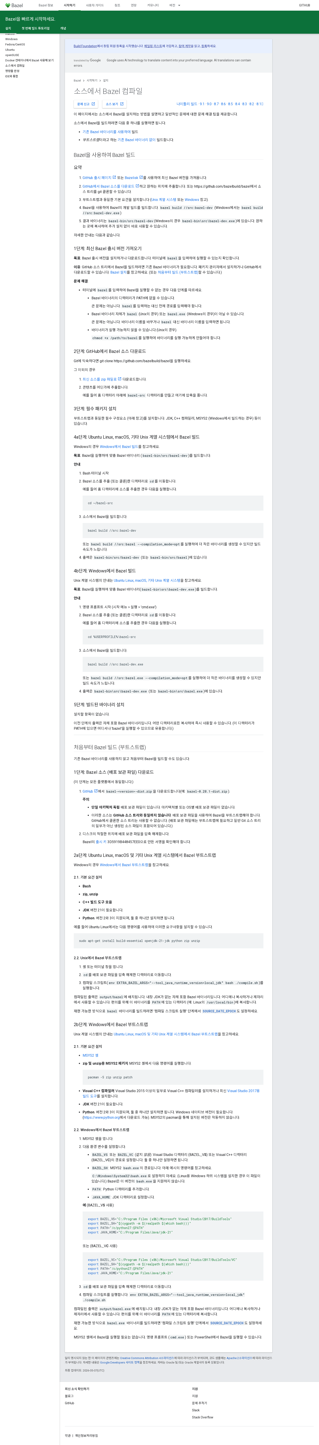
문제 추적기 (199, 1403)
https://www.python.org (102, 1117)
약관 (68, 1435)
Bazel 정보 (46, 5)
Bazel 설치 (118, 272)
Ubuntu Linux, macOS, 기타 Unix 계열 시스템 (147, 580)
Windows (192, 200)
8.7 (216, 104)
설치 (105, 80)
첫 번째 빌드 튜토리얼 (36, 28)
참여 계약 (185, 46)
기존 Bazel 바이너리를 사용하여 (107, 132)
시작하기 (92, 80)
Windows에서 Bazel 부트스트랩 (124, 865)
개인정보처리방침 (86, 1435)
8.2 (251, 104)
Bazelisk (131, 178)
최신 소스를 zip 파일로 (100, 379)
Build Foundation (85, 46)
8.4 (237, 104)
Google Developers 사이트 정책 (120, 1362)
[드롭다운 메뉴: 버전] (181, 5)
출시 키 (101, 842)
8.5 (230, 104)
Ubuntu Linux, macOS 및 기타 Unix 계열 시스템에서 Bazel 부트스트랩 (166, 1034)
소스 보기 (115, 104)
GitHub (304, 5)
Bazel (77, 80)
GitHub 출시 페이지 (97, 178)
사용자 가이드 (95, 5)
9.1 (202, 104)
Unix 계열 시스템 (163, 200)
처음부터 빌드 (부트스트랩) (178, 272)
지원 (195, 1396)
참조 (117, 5)
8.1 (260, 104)
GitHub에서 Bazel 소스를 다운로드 (108, 186)
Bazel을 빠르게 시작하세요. (30, 19)
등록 (204, 46)
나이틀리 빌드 (187, 104)
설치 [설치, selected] (8, 28)
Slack (196, 1410)
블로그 (69, 1396)
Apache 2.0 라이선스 (239, 1358)
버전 (172, 5)
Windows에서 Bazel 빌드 (119, 447)
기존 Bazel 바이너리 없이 (137, 140)
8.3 (244, 104)
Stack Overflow (202, 1417)
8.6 (223, 104)
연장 (134, 5)
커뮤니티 (153, 5)
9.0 (209, 104)
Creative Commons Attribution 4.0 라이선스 (147, 1358)
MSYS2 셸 (90, 1055)
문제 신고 (86, 104)
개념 (63, 28)
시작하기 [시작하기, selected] (69, 5)
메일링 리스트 (153, 46)
